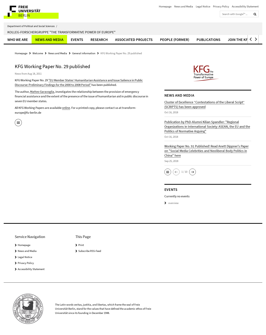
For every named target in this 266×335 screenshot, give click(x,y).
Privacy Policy (221, 6)
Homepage (165, 6)
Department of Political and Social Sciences (32, 26)
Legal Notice (203, 6)
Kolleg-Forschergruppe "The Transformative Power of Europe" (61, 32)
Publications (208, 39)
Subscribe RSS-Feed (89, 251)
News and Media (183, 6)
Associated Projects (134, 39)
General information (83, 53)
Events (77, 39)
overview (171, 203)
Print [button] (81, 245)
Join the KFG (239, 39)
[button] (250, 39)
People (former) (174, 39)
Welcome (38, 53)
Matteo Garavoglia (42, 92)
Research (99, 39)
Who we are (17, 39)
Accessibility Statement (245, 6)
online (66, 108)
